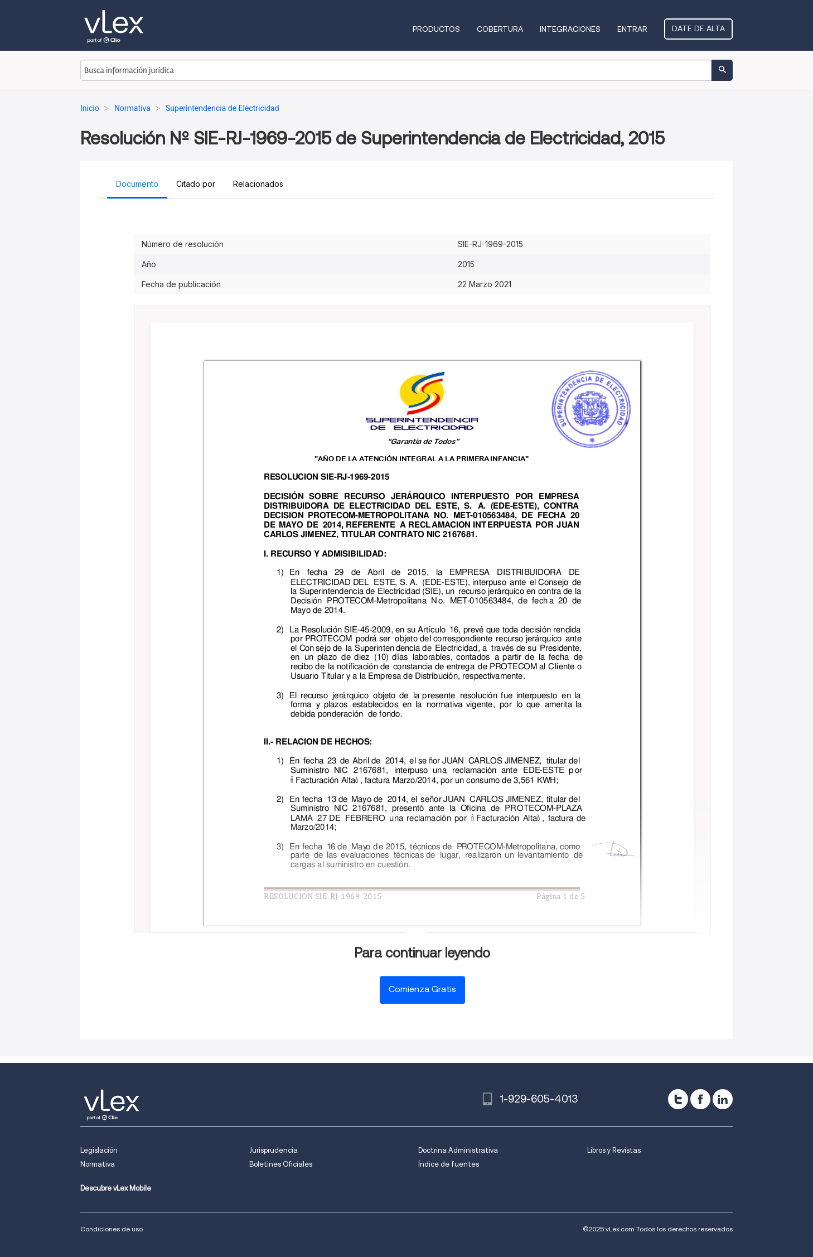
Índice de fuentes (448, 1164)
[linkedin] (723, 1099)
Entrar (632, 29)
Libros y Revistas (614, 1150)
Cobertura (500, 29)
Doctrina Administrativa (458, 1150)
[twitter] (678, 1099)
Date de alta (698, 28)
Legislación (99, 1150)
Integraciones (570, 29)
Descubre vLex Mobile (115, 1188)
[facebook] (700, 1099)
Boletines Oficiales (280, 1164)
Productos (436, 29)
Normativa (97, 1164)
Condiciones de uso (111, 1228)
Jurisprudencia (273, 1150)
